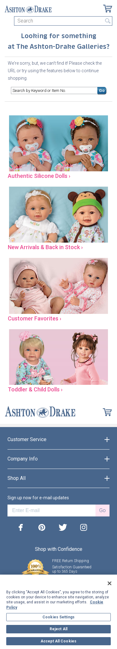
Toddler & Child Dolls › (35, 389)
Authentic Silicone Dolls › (39, 176)
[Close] (109, 583)
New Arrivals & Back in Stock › (45, 247)
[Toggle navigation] (7, 20)
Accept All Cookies (58, 641)
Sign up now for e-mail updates (38, 498)
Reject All (58, 629)
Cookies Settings (58, 617)
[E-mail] (51, 510)
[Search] (63, 21)
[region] (58, 612)
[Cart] (107, 9)
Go (102, 90)
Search (107, 21)
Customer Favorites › (34, 318)
